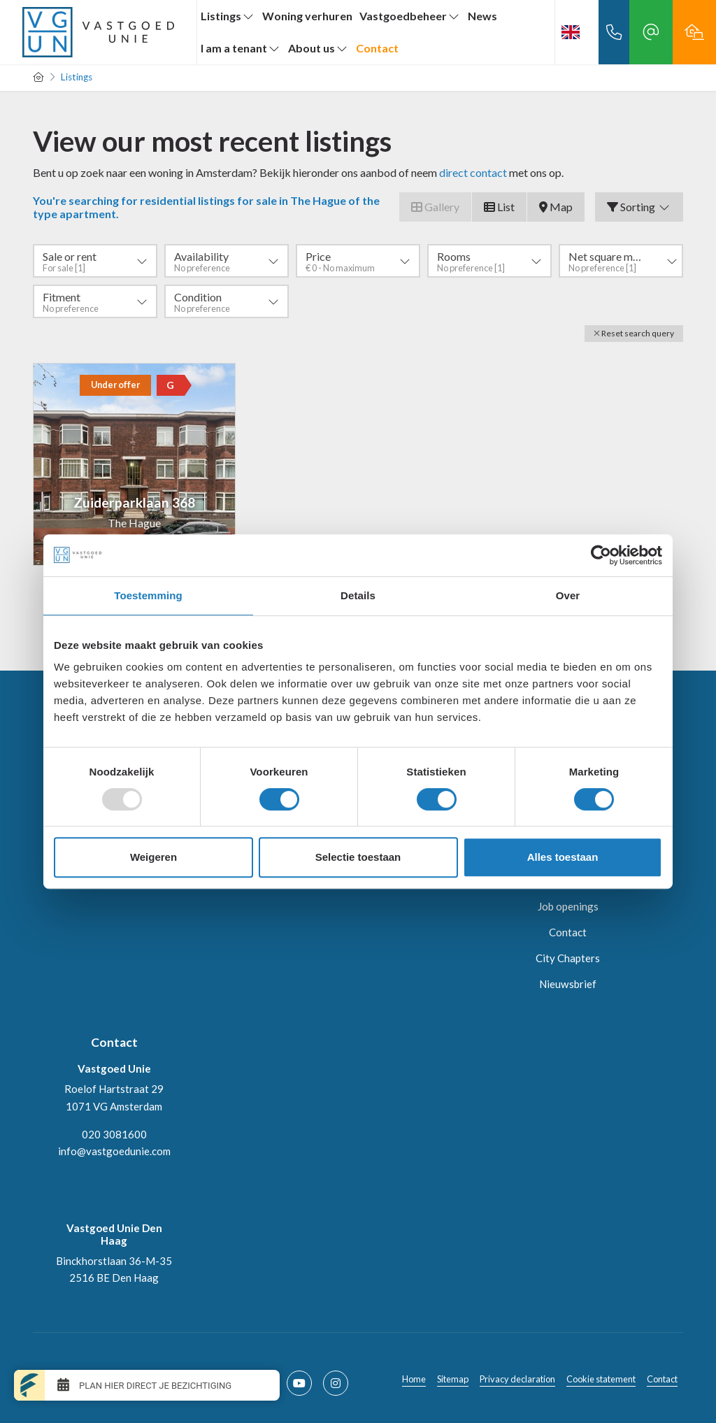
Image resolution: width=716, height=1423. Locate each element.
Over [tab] (568, 595)
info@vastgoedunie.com (114, 1151)
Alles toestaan (563, 857)
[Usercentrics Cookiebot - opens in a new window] (601, 555)
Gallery (435, 206)
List (499, 206)
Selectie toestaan (358, 857)
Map (556, 206)
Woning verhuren (307, 15)
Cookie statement (601, 1379)
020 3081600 (114, 1134)
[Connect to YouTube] (299, 1383)
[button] (634, 333)
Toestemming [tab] (148, 595)
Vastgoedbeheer (410, 15)
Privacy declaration (517, 1379)
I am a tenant (241, 48)
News (482, 15)
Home (414, 1379)
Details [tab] (358, 595)
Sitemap (452, 1379)
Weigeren (153, 857)
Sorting (639, 206)
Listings (228, 15)
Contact (377, 48)
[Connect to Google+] (335, 1383)
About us (318, 48)
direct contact (473, 172)
